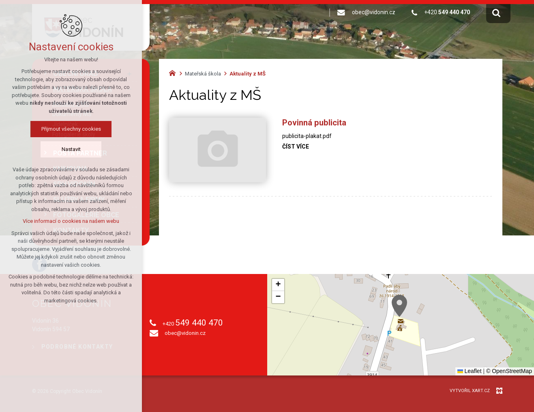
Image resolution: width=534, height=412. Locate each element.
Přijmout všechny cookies (71, 129)
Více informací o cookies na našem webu (71, 221)
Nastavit (71, 149)
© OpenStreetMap (509, 371)
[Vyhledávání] (496, 12)
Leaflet (469, 371)
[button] (399, 306)
